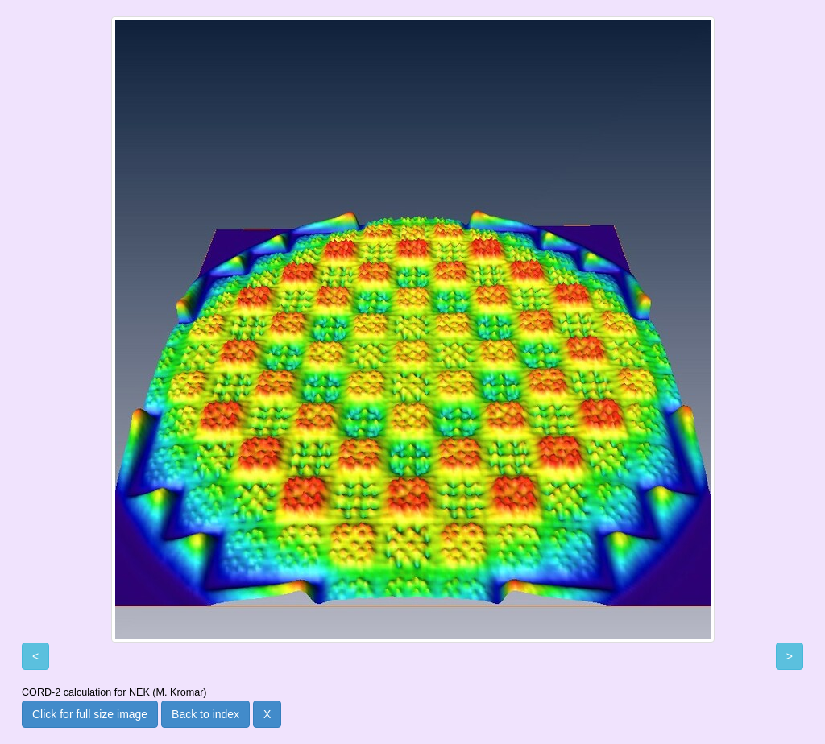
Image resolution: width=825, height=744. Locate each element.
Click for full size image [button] (89, 714)
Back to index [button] (205, 714)
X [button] (267, 714)
